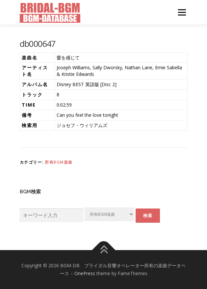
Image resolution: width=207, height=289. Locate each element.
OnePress (84, 273)
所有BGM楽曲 (59, 162)
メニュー (182, 12)
